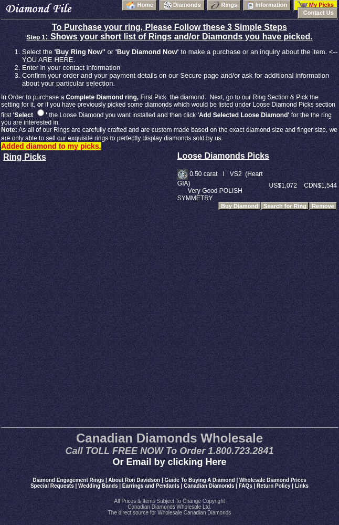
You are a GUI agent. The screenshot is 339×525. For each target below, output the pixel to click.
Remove (323, 206)
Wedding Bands (98, 486)
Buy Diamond (239, 206)
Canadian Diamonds (209, 486)
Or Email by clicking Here (169, 462)
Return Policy (273, 486)
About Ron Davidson (134, 480)
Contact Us (318, 12)
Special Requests (52, 486)
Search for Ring (285, 206)
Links (302, 486)
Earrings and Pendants (150, 486)
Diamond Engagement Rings (68, 480)
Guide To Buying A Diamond (200, 480)
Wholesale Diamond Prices (272, 480)
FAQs (245, 486)
